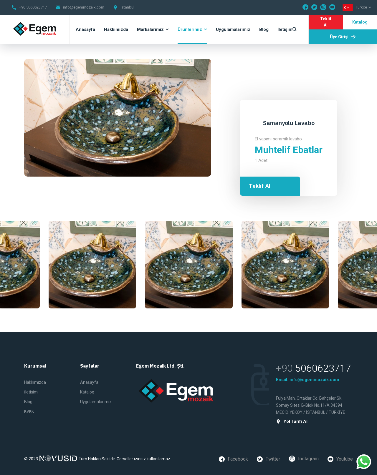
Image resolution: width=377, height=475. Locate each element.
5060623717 (323, 368)
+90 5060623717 (33, 7)
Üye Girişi (342, 36)
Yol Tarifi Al (291, 421)
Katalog (360, 22)
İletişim (31, 392)
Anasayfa (89, 382)
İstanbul (127, 7)
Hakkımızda (35, 382)
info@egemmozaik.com (83, 7)
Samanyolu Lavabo (289, 123)
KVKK (29, 411)
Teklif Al (325, 21)
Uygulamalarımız (96, 401)
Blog (28, 401)
